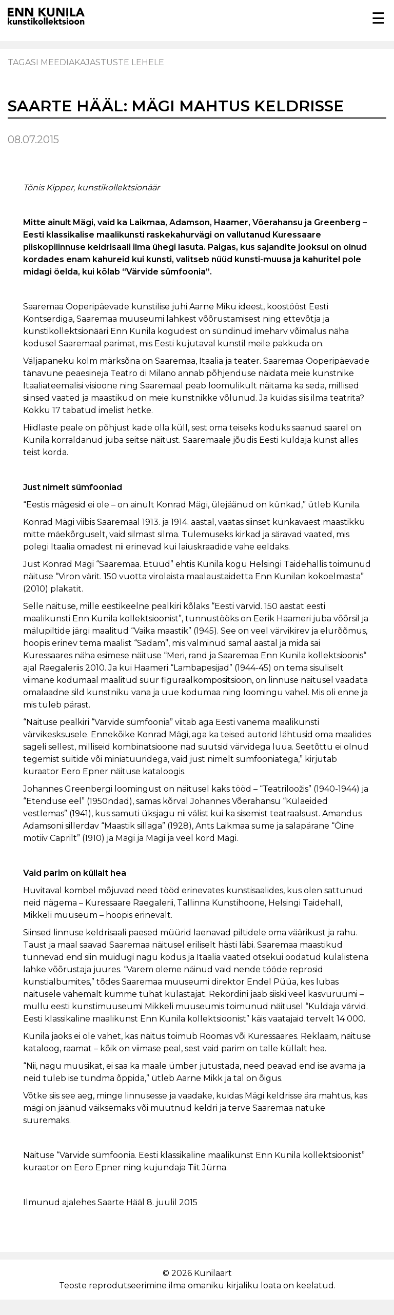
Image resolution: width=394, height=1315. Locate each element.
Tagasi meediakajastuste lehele (86, 62)
